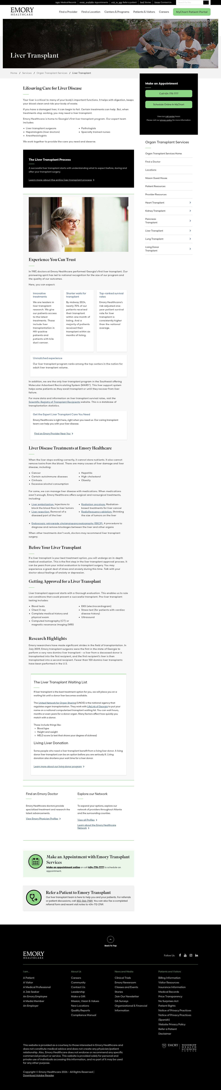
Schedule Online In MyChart (168, 104)
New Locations (80, 1005)
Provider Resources (155, 194)
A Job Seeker (31, 991)
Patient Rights (166, 1005)
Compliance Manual (83, 1015)
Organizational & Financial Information (131, 1008)
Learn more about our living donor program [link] (58, 766)
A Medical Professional (37, 987)
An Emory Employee (35, 996)
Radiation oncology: (93, 504)
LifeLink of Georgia (97, 706)
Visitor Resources (168, 982)
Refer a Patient (167, 1029)
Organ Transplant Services (52, 73)
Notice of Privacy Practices (174, 1010)
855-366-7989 (85, 900)
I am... (26, 971)
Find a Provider (68, 11)
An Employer (30, 1005)
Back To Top (111, 945)
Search (206, 2)
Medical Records (168, 991)
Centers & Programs (116, 11)
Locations (150, 169)
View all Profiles (86, 819)
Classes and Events (126, 987)
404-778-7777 (96, 867)
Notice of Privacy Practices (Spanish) (174, 1017)
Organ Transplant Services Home (163, 153)
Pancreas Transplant (151, 221)
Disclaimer (164, 1033)
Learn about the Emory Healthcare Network (97, 826)
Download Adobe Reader (38, 1075)
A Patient (28, 977)
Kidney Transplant (155, 210)
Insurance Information (172, 987)
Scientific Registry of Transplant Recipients (54, 401)
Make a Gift (78, 996)
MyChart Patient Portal (191, 12)
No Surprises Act (168, 1001)
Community (78, 982)
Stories (119, 991)
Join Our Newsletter (127, 996)
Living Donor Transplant (152, 249)
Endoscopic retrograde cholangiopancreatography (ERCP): (67, 523)
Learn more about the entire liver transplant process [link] (60, 179)
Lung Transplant (154, 238)
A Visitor (28, 982)
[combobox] (193, 2)
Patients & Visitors (144, 11)
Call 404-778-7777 (168, 93)
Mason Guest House (156, 178)
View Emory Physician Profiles (42, 818)
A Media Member (33, 1001)
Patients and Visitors (169, 971)
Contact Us (78, 987)
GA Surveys (121, 1001)
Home (13, 73)
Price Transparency (170, 996)
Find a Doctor (152, 161)
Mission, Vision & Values (85, 1001)
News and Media (124, 971)
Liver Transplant (154, 230)
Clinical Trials (123, 977)
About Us (76, 971)
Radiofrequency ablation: (96, 511)
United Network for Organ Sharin (56, 702)
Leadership (78, 991)
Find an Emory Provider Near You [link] (52, 433)
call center (170, 116)
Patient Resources (155, 186)
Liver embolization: (43, 504)
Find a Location (90, 11)
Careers (164, 11)
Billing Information (169, 977)
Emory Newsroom (125, 982)
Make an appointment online (63, 867)
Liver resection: (41, 511)
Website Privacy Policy (171, 1024)
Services (27, 73)
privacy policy (166, 120)
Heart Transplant (154, 202)
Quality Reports (80, 1010)
